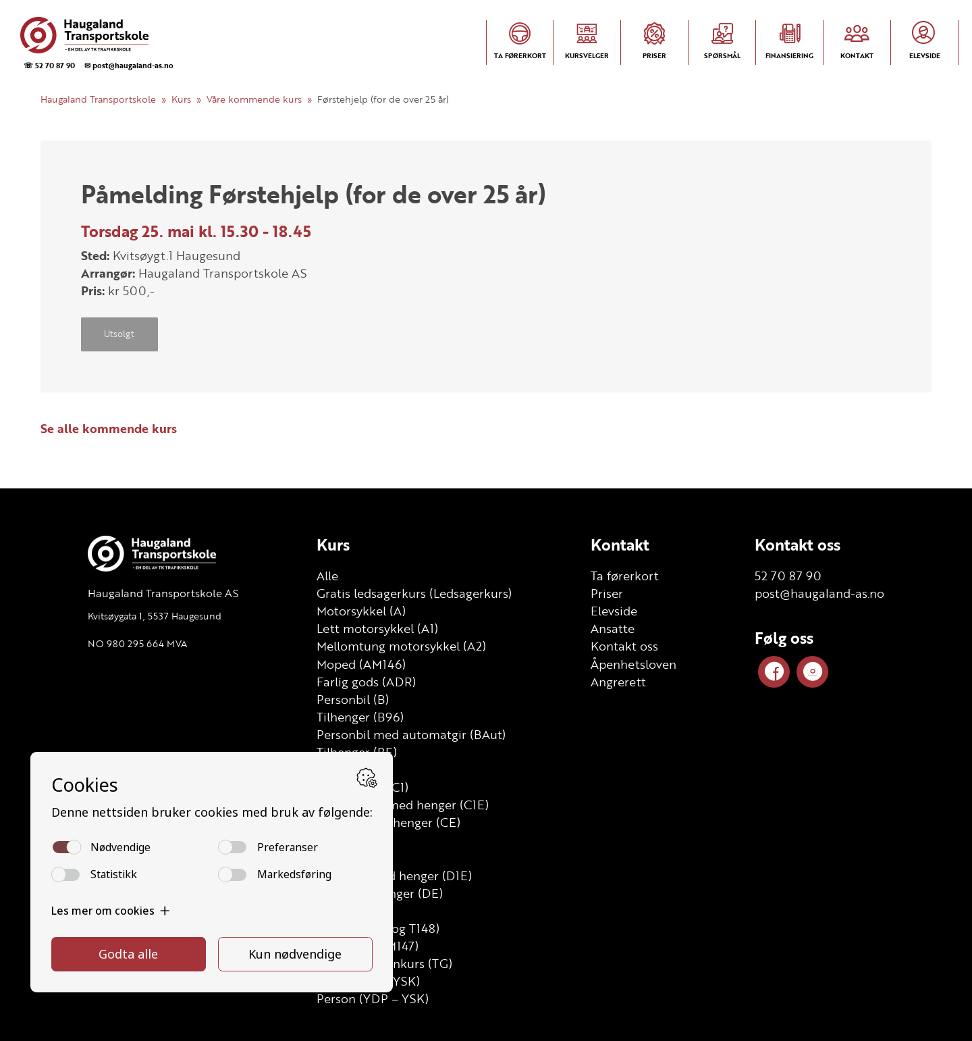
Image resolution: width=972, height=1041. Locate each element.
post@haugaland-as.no (819, 593)
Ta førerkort (625, 575)
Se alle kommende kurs (108, 428)
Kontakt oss (624, 646)
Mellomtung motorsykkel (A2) (401, 646)
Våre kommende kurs (254, 99)
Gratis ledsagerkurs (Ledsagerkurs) (414, 593)
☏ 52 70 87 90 (49, 65)
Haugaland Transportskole (98, 99)
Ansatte (612, 628)
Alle (327, 575)
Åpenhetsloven (633, 664)
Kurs (181, 99)
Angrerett (618, 681)
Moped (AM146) (361, 664)
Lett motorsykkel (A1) (377, 628)
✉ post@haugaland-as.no (128, 65)
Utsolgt (119, 334)
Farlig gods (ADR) (366, 681)
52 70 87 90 (788, 575)
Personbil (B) (353, 699)
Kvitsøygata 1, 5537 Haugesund (154, 616)
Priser (607, 593)
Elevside (614, 610)
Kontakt (620, 544)
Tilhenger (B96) (360, 717)
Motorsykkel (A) (361, 610)
